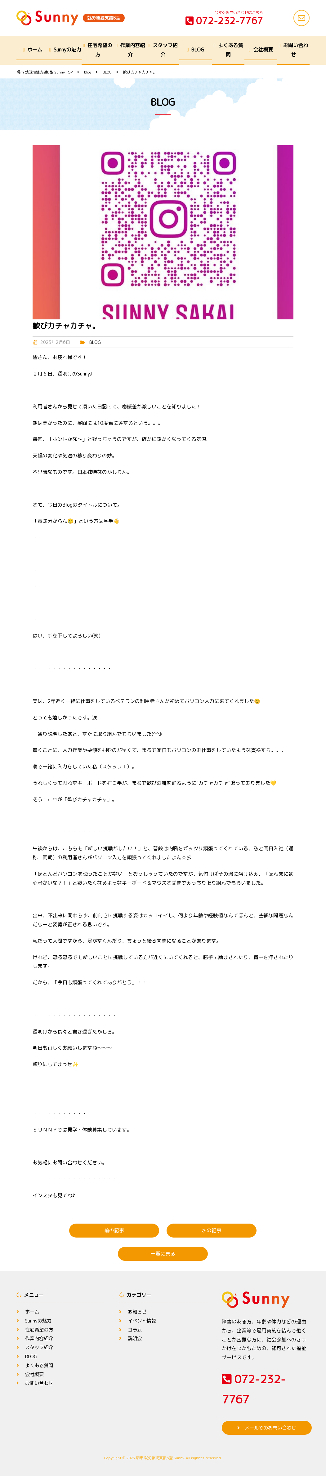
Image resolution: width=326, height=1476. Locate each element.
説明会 (135, 1338)
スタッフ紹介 (165, 50)
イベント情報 (143, 1320)
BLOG (197, 49)
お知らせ (138, 1311)
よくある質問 (230, 50)
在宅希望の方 (99, 50)
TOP (44, 72)
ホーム (34, 49)
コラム (135, 1329)
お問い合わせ (295, 50)
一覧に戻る (162, 1253)
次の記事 (211, 1230)
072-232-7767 (224, 20)
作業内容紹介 (132, 50)
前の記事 (114, 1230)
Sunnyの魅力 (67, 49)
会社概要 (263, 49)
